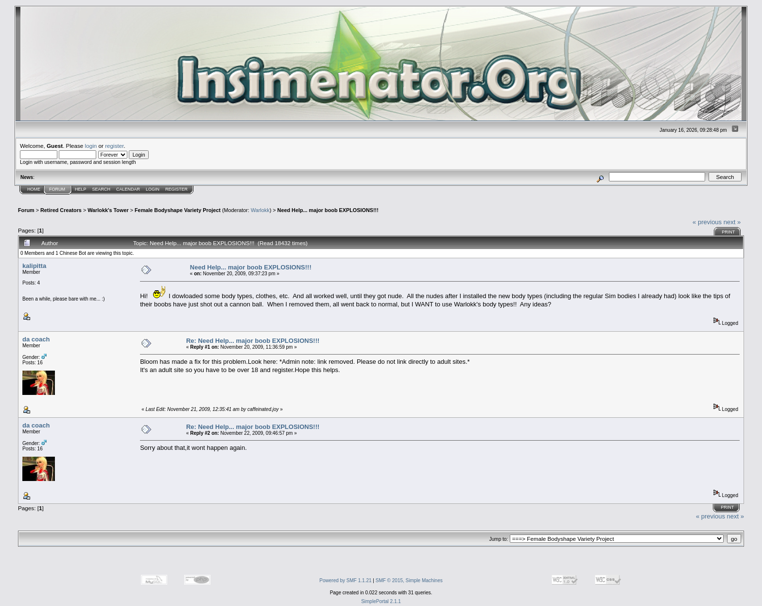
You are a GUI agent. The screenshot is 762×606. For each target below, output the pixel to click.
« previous (707, 222)
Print (728, 232)
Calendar (128, 189)
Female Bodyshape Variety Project (178, 210)
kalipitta (34, 265)
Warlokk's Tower (107, 210)
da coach (36, 339)
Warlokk (260, 210)
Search (101, 189)
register (114, 146)
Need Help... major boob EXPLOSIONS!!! (328, 210)
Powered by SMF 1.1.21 (345, 580)
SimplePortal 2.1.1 (381, 601)
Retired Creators (61, 210)
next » (732, 222)
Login (152, 189)
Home (33, 189)
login (91, 146)
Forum (57, 189)
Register (176, 189)
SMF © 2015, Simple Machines (409, 580)
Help (81, 189)
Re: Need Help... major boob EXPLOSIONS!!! (252, 340)
